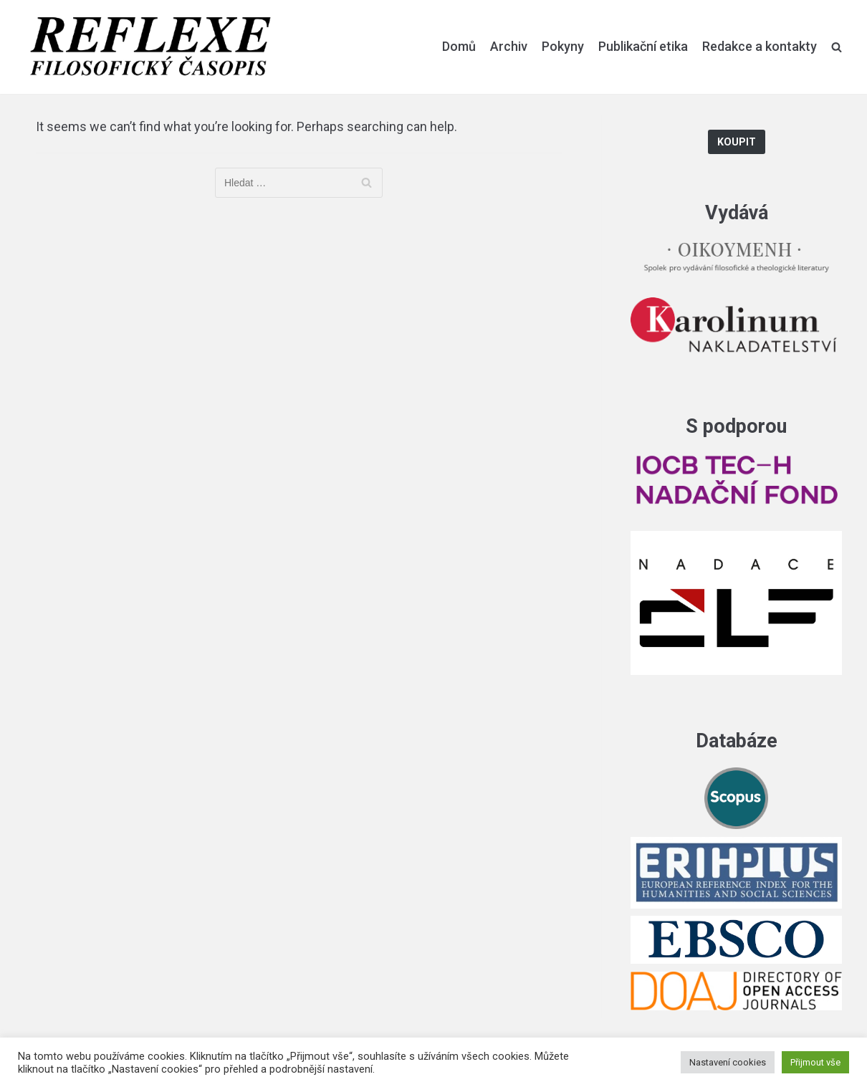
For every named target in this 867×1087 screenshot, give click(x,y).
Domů (459, 46)
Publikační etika (643, 46)
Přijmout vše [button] (815, 1062)
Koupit (736, 142)
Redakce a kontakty (759, 46)
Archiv (508, 46)
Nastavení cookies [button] (727, 1062)
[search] (836, 46)
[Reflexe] (150, 47)
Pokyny (563, 46)
